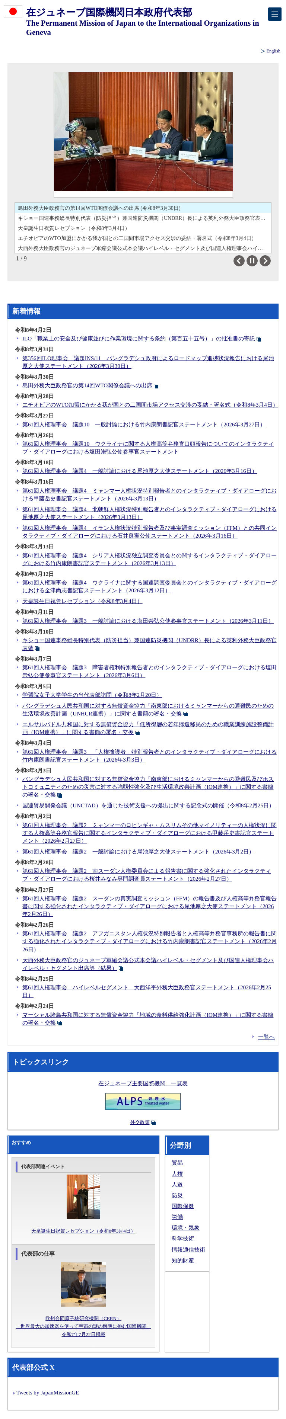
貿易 (177, 1163)
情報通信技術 (188, 1250)
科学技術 (183, 1239)
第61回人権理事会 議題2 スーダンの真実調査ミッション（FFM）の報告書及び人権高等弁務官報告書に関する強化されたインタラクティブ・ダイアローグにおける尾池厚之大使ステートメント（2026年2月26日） (149, 906)
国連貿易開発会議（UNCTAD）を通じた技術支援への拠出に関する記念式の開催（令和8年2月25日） (148, 805)
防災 (177, 1195)
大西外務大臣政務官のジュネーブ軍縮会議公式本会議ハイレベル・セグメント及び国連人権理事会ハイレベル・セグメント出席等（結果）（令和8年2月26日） (144, 248)
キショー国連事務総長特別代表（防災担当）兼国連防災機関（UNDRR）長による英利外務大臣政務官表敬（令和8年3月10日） (144, 218)
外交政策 (140, 1122)
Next (270, 261)
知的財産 (183, 1260)
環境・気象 (186, 1228)
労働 (177, 1217)
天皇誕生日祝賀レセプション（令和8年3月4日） (74, 228)
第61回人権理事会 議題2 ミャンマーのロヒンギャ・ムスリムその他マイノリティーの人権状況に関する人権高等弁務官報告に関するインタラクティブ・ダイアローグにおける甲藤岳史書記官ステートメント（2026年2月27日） (149, 833)
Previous (244, 261)
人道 (177, 1185)
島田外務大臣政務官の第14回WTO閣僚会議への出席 (87, 385)
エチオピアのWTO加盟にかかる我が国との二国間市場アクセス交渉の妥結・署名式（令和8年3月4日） (137, 238)
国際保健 (183, 1206)
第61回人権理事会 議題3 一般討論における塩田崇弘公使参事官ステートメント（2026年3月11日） (148, 621)
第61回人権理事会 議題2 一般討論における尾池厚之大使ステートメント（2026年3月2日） (138, 852)
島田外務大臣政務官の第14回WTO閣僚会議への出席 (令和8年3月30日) (99, 208)
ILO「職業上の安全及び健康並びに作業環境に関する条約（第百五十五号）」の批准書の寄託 (138, 339)
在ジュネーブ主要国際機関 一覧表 (143, 1083)
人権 (177, 1174)
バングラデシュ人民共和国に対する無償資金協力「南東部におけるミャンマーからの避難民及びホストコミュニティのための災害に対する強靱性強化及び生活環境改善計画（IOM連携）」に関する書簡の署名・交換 (148, 787)
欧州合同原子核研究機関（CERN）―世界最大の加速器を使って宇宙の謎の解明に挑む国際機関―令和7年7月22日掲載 (83, 1326)
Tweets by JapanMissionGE (47, 1393)
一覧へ (266, 1037)
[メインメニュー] (275, 14)
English (273, 51)
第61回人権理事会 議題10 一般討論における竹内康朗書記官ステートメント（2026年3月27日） (144, 424)
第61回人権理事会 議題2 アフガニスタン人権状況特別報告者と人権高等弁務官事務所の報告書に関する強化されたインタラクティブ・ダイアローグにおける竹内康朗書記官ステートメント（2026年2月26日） (149, 941)
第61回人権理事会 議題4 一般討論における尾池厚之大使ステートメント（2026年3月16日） (139, 471)
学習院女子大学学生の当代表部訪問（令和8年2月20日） (92, 695)
